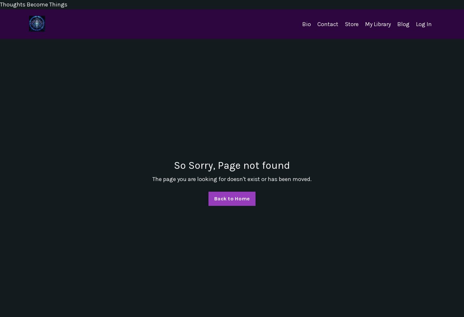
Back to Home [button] (232, 199)
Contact (327, 24)
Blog (403, 24)
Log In (424, 24)
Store (352, 24)
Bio (306, 24)
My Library (378, 24)
